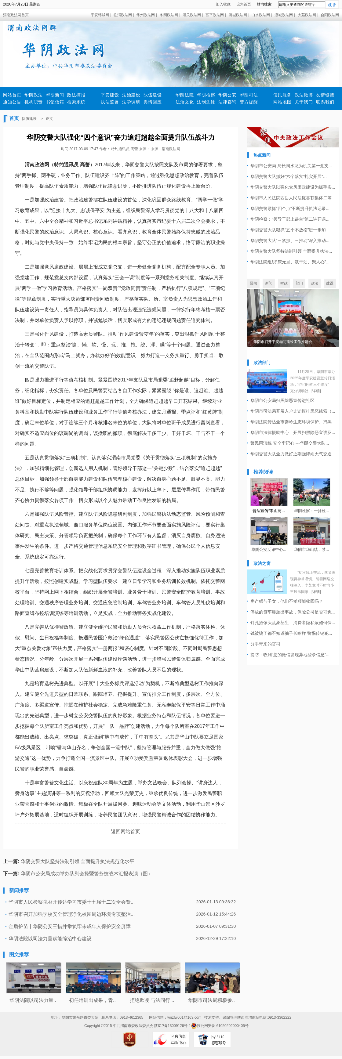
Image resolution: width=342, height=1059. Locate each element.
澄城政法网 (284, 15)
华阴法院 (185, 94)
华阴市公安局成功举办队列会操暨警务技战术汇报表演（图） (87, 873)
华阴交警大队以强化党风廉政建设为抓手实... (292, 187)
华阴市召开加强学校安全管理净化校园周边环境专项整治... (72, 914)
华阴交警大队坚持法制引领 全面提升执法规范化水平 (77, 861)
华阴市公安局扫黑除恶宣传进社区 (282, 400)
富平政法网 (215, 15)
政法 (314, 283)
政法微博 (304, 94)
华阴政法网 (169, 15)
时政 (284, 283)
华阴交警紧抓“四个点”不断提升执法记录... (289, 208)
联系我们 (325, 101)
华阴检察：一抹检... (311, 510)
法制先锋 (206, 101)
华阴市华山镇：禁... (311, 549)
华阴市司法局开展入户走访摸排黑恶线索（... (292, 411)
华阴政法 (33, 94)
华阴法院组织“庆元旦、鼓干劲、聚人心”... (289, 261)
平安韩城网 (100, 15)
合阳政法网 (330, 15)
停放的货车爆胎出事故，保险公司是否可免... (292, 611)
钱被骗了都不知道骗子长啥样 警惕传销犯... (291, 633)
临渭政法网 (123, 15)
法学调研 (131, 101)
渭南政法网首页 (16, 15)
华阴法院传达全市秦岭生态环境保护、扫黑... (292, 421)
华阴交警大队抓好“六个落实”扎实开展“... (288, 176)
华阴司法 (249, 94)
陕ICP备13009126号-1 (172, 1026)
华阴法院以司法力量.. (32, 1000)
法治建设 (131, 94)
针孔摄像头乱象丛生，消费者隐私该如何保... (292, 622)
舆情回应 (153, 101)
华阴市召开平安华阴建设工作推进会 (282, 342)
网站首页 (12, 94)
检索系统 (76, 101)
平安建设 (110, 94)
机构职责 (33, 101)
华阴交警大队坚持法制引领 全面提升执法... (291, 251)
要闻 (253, 283)
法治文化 (185, 101)
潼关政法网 (192, 15)
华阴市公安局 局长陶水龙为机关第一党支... (291, 165)
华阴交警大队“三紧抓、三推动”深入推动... (289, 240)
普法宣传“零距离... (269, 510)
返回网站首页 (125, 831)
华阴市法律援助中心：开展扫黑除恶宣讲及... (292, 432)
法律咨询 (227, 101)
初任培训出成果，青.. (92, 1000)
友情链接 (325, 94)
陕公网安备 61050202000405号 (220, 1026)
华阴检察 (206, 94)
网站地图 (282, 101)
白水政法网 (261, 15)
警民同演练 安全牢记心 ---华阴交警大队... (289, 443)
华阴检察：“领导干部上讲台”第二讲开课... (289, 219)
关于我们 (304, 101)
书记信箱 (55, 101)
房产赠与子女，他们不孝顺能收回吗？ (286, 601)
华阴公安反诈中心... (268, 549)
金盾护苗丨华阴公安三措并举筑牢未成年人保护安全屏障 (70, 926)
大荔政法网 (307, 15)
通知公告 (12, 101)
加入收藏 (223, 4)
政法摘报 (76, 94)
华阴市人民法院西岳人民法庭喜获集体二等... (292, 197)
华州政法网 (145, 15)
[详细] (316, 391)
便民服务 (282, 94)
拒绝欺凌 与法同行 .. (152, 1000)
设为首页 (243, 4)
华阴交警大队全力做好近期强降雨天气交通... (292, 453)
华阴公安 (227, 94)
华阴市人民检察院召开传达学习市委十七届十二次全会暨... (72, 902)
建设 (329, 283)
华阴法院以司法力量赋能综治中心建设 (50, 938)
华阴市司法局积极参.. (211, 1000)
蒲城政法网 (238, 15)
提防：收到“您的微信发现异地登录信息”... (289, 654)
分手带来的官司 (265, 644)
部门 (299, 283)
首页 (14, 118)
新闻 (268, 283)
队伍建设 (153, 94)
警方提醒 (249, 101)
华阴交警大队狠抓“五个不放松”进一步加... (289, 229)
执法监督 (110, 101)
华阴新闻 (55, 94)
